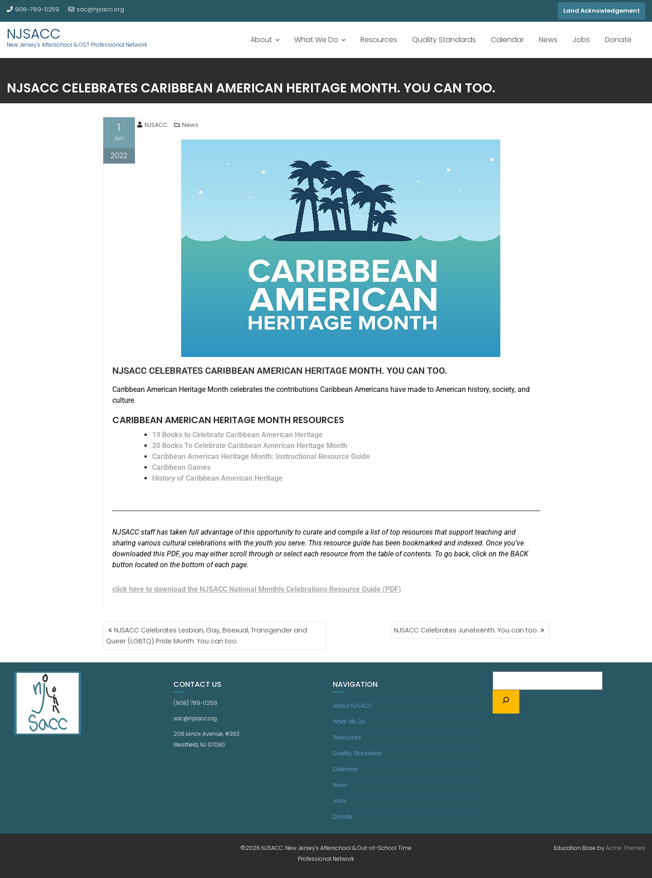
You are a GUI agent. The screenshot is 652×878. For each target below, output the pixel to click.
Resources (378, 39)
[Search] (506, 702)
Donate (618, 39)
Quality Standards (444, 39)
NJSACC (34, 33)
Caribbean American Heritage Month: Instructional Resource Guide (261, 456)
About (261, 39)
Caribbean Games (181, 467)
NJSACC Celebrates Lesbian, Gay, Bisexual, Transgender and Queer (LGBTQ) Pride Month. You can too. (206, 636)
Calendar (507, 39)
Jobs (581, 39)
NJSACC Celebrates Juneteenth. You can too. (466, 630)
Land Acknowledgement (601, 10)
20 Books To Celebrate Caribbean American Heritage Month (249, 445)
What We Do (316, 39)
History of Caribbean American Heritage (217, 478)
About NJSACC (353, 705)
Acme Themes (625, 848)
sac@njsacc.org (96, 9)
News (548, 39)
